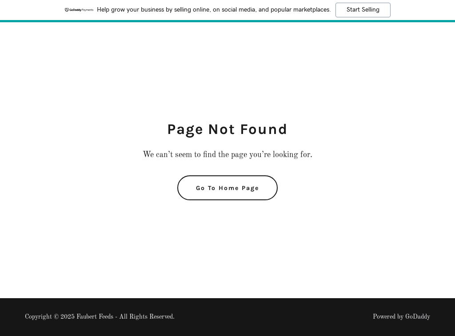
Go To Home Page (227, 188)
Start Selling (363, 10)
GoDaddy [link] (417, 317)
